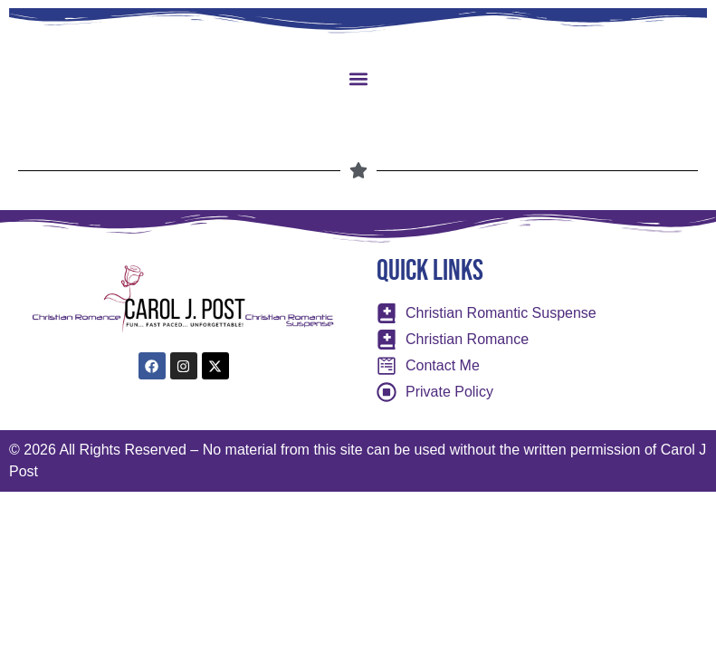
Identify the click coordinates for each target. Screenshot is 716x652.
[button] (358, 78)
